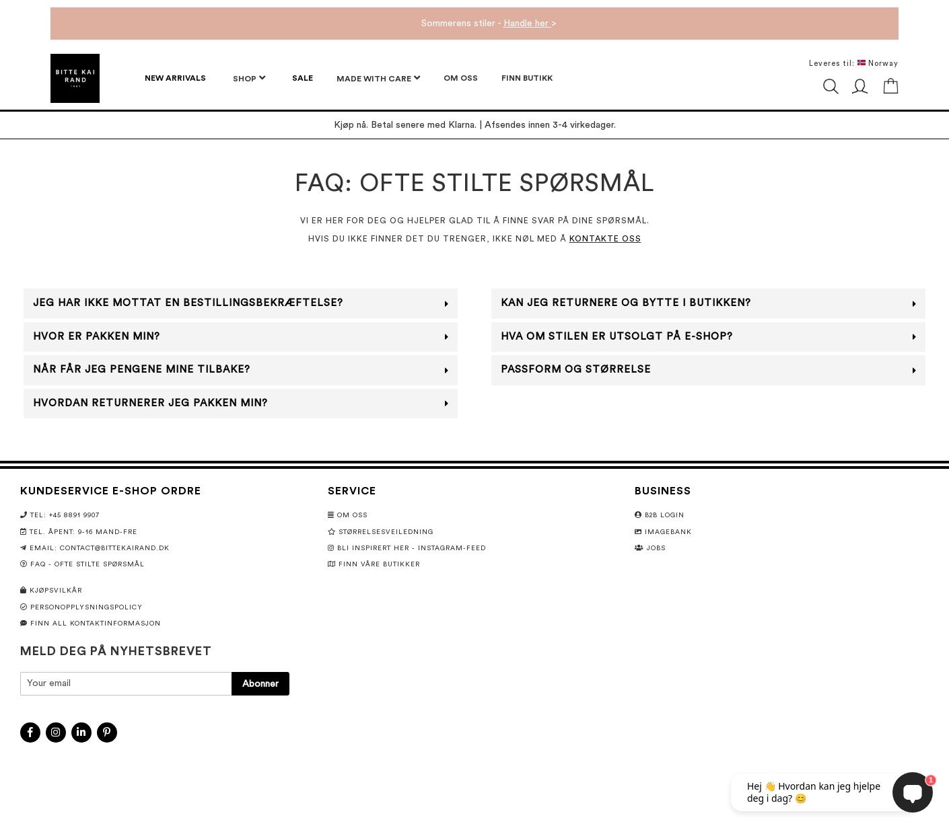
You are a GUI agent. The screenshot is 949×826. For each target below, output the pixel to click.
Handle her (527, 23)
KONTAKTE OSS (605, 239)
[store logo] (75, 78)
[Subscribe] (260, 684)
